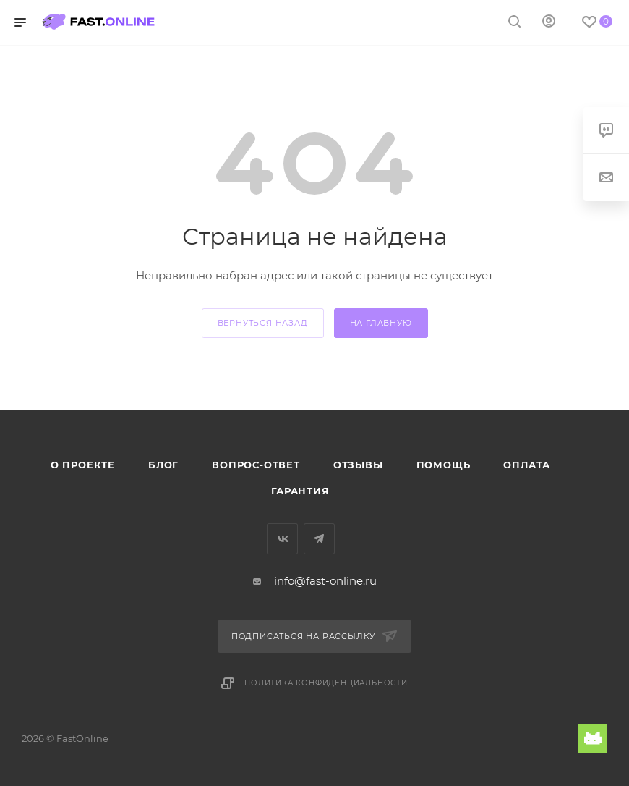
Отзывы (358, 464)
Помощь (443, 464)
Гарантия (300, 490)
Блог (163, 464)
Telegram (319, 538)
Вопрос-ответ (256, 464)
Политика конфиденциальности (326, 683)
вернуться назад (263, 323)
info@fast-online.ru (325, 581)
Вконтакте (282, 538)
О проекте (83, 464)
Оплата (526, 464)
